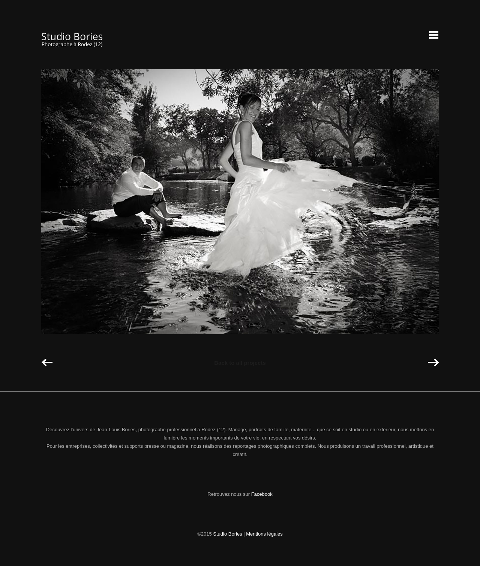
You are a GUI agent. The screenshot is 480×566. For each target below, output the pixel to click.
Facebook (262, 494)
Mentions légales (264, 534)
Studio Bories (227, 534)
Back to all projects (240, 363)
